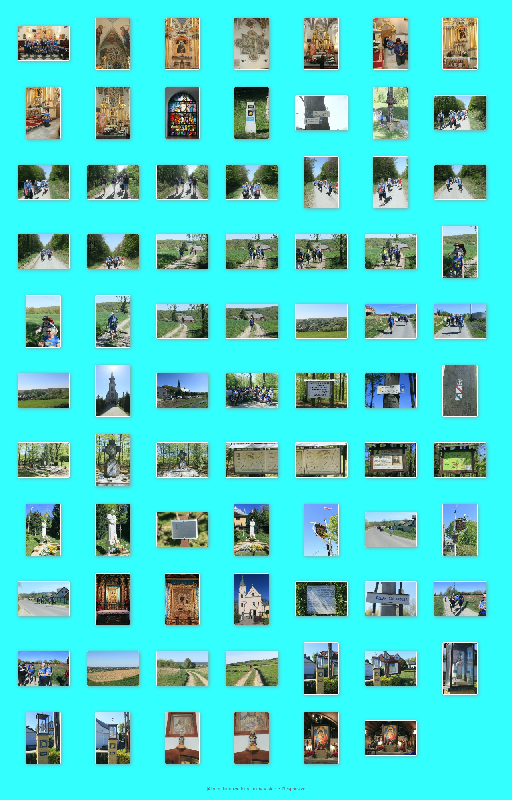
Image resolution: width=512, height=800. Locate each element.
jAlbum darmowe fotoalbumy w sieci (242, 788)
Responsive (293, 788)
